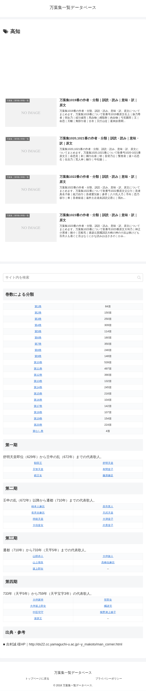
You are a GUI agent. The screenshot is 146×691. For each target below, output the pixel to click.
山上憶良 (38, 562)
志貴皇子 (108, 525)
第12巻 (38, 375)
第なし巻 (38, 430)
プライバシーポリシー (108, 678)
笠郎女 (108, 599)
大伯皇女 (38, 525)
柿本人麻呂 (38, 506)
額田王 (38, 463)
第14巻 (38, 387)
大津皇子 (108, 519)
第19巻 (38, 418)
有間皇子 (108, 469)
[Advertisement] (73, 64)
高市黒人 (108, 506)
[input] (73, 277)
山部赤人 (38, 556)
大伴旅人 (108, 556)
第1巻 (38, 306)
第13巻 (38, 381)
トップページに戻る (37, 678)
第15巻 (38, 393)
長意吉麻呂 (38, 512)
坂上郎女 (38, 568)
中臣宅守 (38, 612)
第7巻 (38, 343)
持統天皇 (38, 519)
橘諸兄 (108, 606)
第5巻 (38, 331)
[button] (139, 277)
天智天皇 (38, 469)
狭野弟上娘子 (108, 612)
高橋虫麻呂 (108, 562)
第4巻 (38, 325)
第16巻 (38, 399)
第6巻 (38, 337)
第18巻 (38, 412)
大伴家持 (38, 599)
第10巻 (38, 362)
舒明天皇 (108, 463)
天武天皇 (108, 512)
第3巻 (38, 319)
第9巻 (38, 356)
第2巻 (38, 312)
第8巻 (38, 350)
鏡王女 (38, 475)
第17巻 (38, 406)
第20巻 (38, 424)
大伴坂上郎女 (38, 606)
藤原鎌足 (108, 475)
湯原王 (38, 618)
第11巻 (38, 368)
